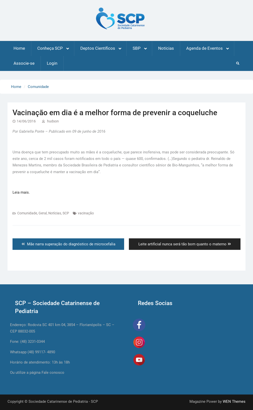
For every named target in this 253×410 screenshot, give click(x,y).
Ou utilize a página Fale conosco (37, 372)
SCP (66, 213)
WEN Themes (234, 401)
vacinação (86, 213)
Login (52, 63)
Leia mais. (21, 192)
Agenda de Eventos (204, 48)
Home (19, 48)
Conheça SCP (50, 48)
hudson (53, 121)
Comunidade (27, 213)
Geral (43, 213)
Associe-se (24, 63)
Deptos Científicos (97, 48)
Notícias (166, 48)
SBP (137, 48)
